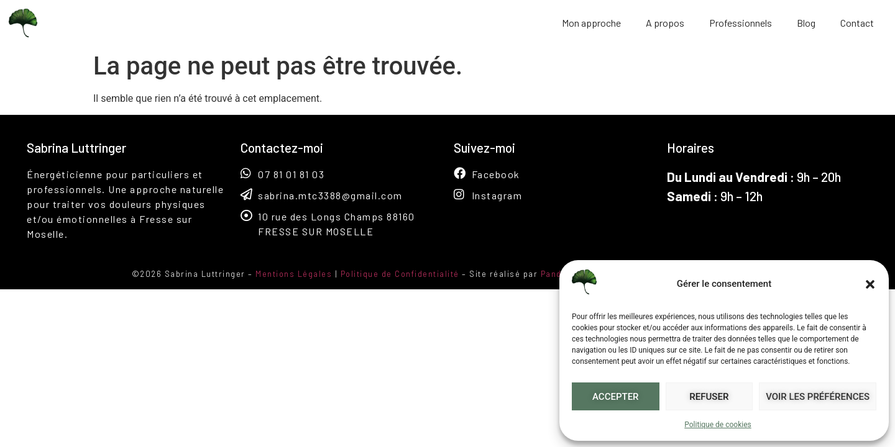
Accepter (615, 396)
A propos (665, 23)
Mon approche (591, 23)
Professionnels (740, 23)
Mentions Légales (293, 274)
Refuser (708, 396)
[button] (870, 284)
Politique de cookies (717, 424)
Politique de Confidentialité (400, 274)
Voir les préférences (818, 396)
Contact (857, 23)
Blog (806, 23)
